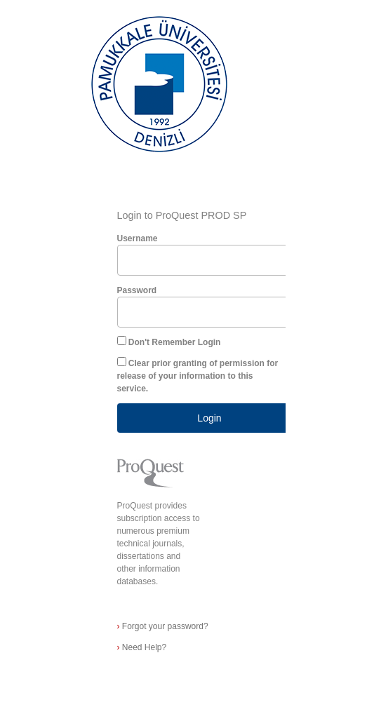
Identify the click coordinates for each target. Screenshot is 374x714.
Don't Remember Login (174, 342)
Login (209, 418)
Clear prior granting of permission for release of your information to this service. (198, 375)
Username (137, 238)
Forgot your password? (162, 626)
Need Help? (142, 647)
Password (137, 290)
